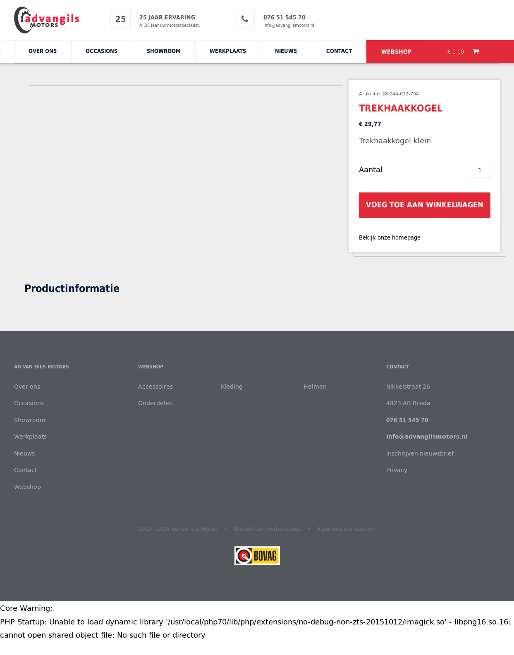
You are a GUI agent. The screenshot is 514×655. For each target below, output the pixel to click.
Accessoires (155, 386)
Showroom (164, 51)
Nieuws (286, 51)
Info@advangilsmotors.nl (288, 25)
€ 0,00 (456, 51)
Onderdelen (155, 403)
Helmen (315, 386)
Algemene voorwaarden (346, 528)
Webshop (396, 51)
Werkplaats (228, 51)
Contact (339, 51)
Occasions (101, 51)
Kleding (232, 386)
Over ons (43, 51)
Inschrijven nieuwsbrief (420, 453)
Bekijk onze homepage (390, 237)
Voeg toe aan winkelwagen (424, 205)
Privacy (396, 469)
